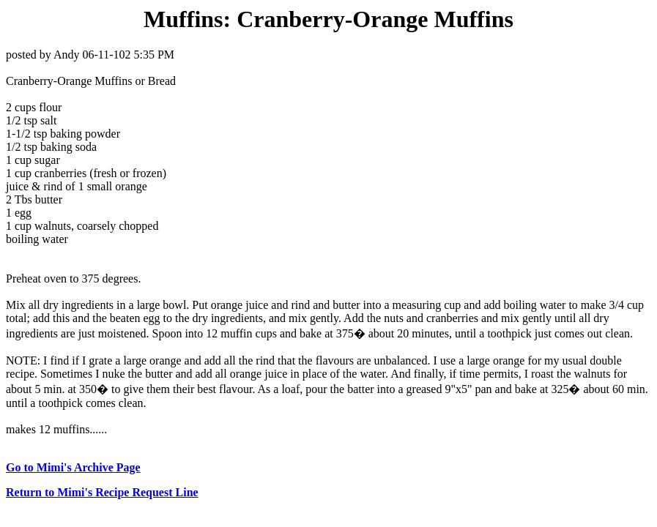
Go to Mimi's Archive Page (73, 467)
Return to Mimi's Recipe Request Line (102, 492)
